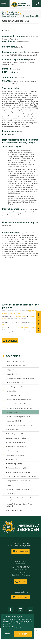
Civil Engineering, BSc (12, 395)
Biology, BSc (9, 370)
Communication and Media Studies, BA (18, 408)
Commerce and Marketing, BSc (15, 404)
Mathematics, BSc (11, 459)
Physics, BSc (9, 485)
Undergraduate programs (11, 16)
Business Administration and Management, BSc (21, 378)
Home (4, 12)
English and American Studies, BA (17, 438)
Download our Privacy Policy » (12, 627)
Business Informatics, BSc (14, 382)
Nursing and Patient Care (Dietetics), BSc (19, 425)
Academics (13, 12)
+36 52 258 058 (20, 562)
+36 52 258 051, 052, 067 (20, 568)
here (12, 225)
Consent (23, 634)
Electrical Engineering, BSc (14, 434)
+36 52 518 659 (20, 574)
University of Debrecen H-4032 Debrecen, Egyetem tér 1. (20, 544)
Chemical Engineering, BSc (14, 387)
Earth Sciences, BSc (12, 429)
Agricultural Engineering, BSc (15, 361)
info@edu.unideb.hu (20, 592)
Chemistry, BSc (10, 391)
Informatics (14, 31)
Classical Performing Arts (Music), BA (18, 399)
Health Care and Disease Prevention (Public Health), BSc (20, 499)
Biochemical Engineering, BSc (15, 365)
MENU (3, 3)
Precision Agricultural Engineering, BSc (19, 489)
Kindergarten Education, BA (14, 455)
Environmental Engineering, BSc (16, 446)
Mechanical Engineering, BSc (15, 464)
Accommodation (19, 316)
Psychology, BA (10, 493)
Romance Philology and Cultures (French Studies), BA (19, 505)
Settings (8, 634)
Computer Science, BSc (31, 16)
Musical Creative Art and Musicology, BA (18, 472)
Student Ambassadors (25, 328)
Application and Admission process (19, 311)
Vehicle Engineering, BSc (13, 510)
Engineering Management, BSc (15, 442)
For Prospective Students (10, 14)
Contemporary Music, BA (13, 421)
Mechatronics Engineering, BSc (16, 468)
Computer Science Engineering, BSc (17, 417)
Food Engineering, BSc (13, 451)
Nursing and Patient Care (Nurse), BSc (18, 481)
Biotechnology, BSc (11, 374)
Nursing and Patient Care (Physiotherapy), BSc (21, 476)
